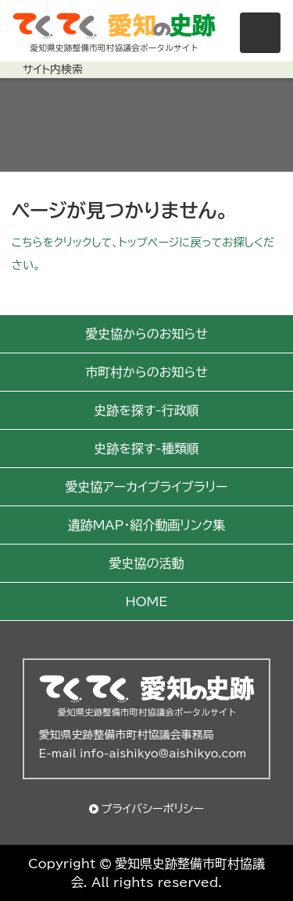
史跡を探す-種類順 (146, 448)
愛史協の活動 (146, 563)
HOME (147, 601)
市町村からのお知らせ (146, 372)
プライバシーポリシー (153, 808)
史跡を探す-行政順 (146, 410)
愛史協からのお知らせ (146, 334)
